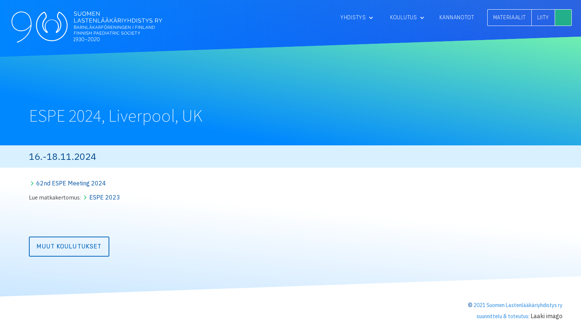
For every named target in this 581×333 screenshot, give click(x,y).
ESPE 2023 (104, 197)
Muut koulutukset (69, 246)
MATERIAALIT (509, 17)
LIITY (543, 17)
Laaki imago (546, 316)
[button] (357, 17)
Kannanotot (456, 17)
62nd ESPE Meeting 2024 (71, 183)
